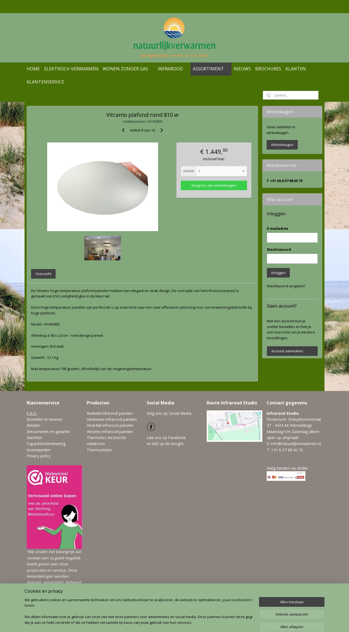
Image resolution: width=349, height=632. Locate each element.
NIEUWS (242, 69)
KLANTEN (295, 69)
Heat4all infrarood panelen (110, 425)
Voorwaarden (38, 449)
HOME (33, 69)
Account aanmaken (287, 350)
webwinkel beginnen (191, 622)
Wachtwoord (279, 249)
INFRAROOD (173, 69)
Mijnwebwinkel (239, 622)
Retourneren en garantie (48, 431)
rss (171, 622)
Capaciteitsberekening (46, 443)
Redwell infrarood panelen (110, 413)
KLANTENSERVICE (48, 82)
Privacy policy (38, 455)
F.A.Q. (32, 413)
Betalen (33, 425)
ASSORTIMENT (211, 69)
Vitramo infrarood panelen (110, 431)
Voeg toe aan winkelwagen (213, 185)
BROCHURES (268, 69)
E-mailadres (277, 228)
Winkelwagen (282, 144)
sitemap (159, 622)
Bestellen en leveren (44, 419)
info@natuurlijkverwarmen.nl (296, 443)
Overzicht (43, 273)
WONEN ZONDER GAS (128, 69)
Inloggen (278, 272)
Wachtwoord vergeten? (286, 286)
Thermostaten (99, 449)
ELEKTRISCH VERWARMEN (71, 69)
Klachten (34, 437)
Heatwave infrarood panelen (112, 419)
